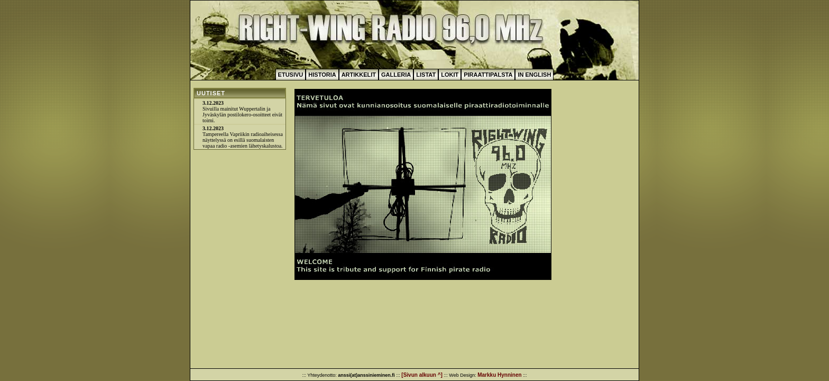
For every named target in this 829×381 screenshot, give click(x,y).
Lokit (449, 74)
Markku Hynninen (499, 375)
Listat (426, 74)
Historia (322, 74)
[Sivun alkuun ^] (422, 375)
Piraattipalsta (488, 74)
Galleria (396, 74)
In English (534, 74)
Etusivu (290, 74)
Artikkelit (359, 74)
